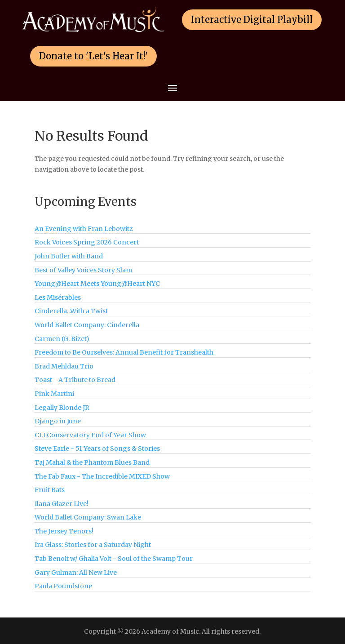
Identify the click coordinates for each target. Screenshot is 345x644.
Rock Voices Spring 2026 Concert (87, 242)
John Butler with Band (69, 256)
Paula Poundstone (63, 586)
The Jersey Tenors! (64, 531)
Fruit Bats (50, 490)
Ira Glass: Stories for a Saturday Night (93, 545)
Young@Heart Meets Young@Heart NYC (97, 284)
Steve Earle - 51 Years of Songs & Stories (97, 448)
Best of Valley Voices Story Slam (83, 270)
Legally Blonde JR (62, 408)
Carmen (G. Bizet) (62, 339)
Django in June (58, 421)
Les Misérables (58, 297)
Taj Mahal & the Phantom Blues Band (92, 462)
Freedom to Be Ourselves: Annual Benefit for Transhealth (124, 352)
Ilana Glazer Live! (61, 504)
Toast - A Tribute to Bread (75, 380)
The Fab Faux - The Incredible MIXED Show (102, 476)
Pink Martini (54, 394)
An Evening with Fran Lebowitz (84, 229)
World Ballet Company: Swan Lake (88, 517)
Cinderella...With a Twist (71, 311)
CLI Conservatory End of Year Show (90, 435)
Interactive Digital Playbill (252, 19)
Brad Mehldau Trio (64, 366)
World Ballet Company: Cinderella (87, 325)
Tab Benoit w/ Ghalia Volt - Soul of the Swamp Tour (114, 559)
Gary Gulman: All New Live (76, 572)
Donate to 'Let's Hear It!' (93, 56)
